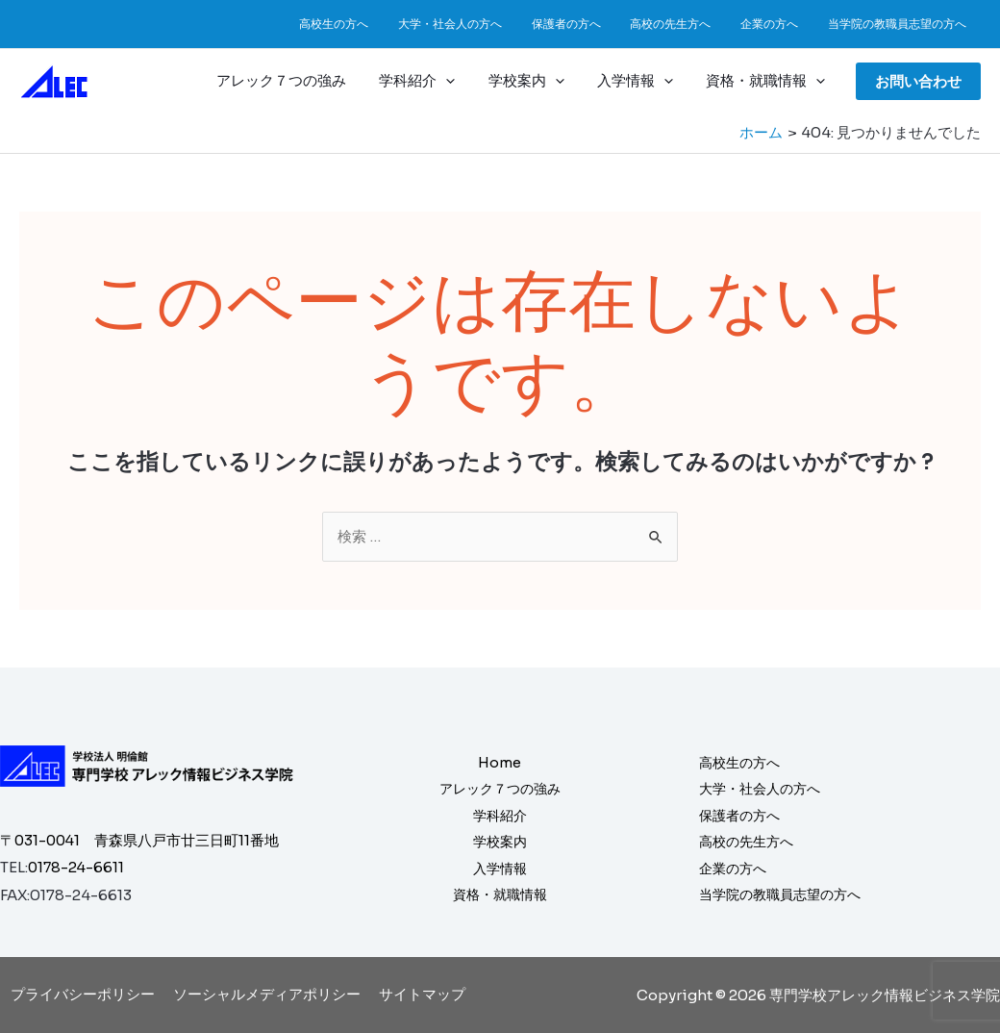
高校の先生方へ (686, 23)
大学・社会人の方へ (479, 23)
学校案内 (536, 80)
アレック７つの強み (299, 80)
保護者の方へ (588, 23)
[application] (460, 80)
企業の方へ (779, 23)
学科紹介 (431, 80)
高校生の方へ (369, 23)
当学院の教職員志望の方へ (900, 23)
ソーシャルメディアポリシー (267, 994)
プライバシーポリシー (86, 994)
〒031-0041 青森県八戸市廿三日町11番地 (141, 840)
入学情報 (641, 80)
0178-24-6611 (77, 867)
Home (499, 760)
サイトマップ (418, 994)
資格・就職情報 (767, 80)
